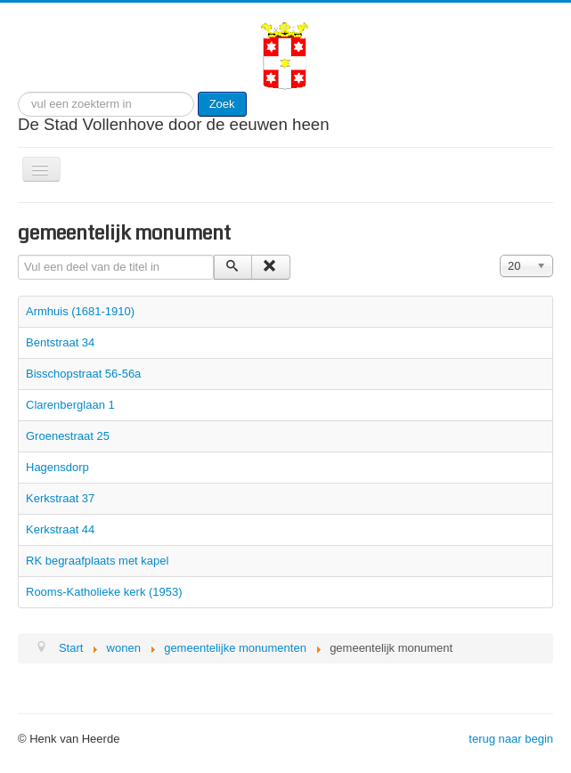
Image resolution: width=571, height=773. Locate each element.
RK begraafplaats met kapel (97, 560)
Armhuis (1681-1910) (80, 311)
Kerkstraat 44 (60, 529)
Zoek (222, 103)
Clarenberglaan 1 (70, 404)
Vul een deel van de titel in (18, 255)
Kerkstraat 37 (60, 498)
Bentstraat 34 (60, 342)
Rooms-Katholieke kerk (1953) (104, 591)
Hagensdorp (57, 467)
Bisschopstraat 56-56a (83, 373)
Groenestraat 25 (68, 436)
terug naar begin (511, 738)
